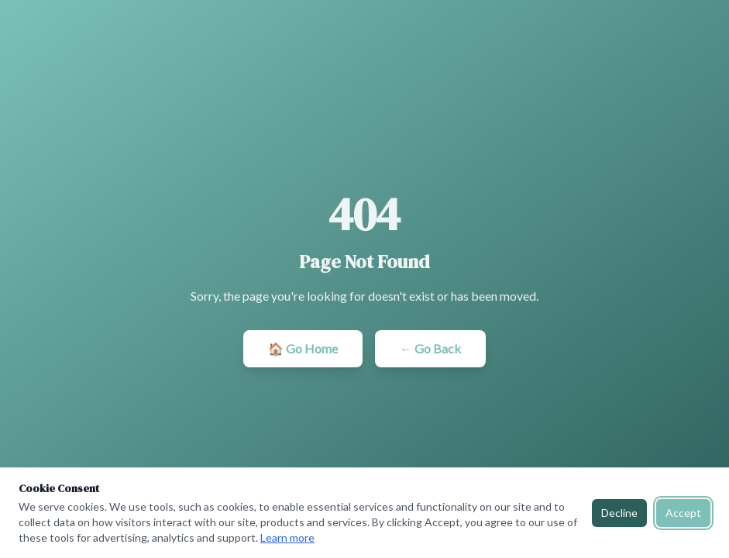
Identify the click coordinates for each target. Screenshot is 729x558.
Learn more (287, 537)
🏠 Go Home (303, 348)
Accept (683, 512)
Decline (619, 512)
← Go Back (430, 348)
